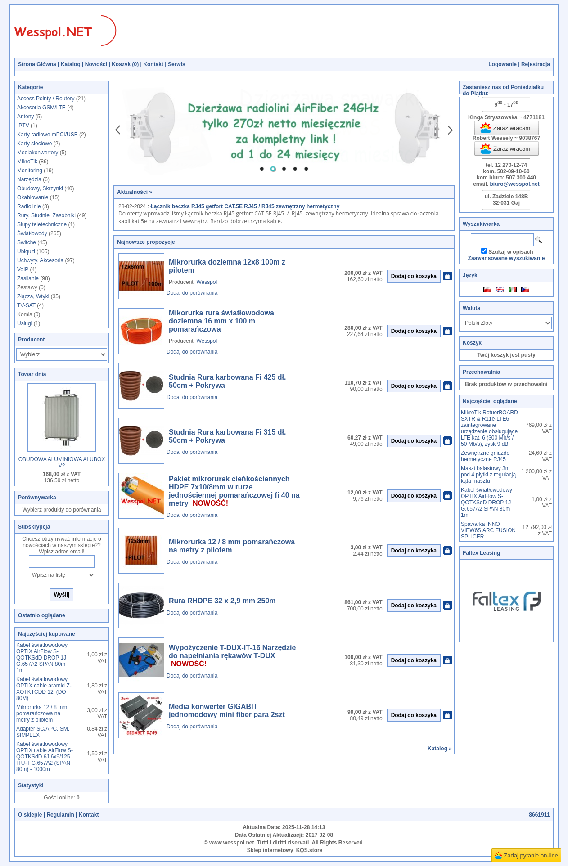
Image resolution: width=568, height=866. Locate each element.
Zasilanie (28, 278)
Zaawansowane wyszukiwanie (506, 258)
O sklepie (30, 815)
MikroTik (27, 161)
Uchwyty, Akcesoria (40, 260)
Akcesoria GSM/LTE (41, 107)
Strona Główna (37, 64)
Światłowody (32, 233)
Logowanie (502, 64)
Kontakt (153, 64)
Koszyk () (125, 64)
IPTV (23, 125)
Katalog (71, 64)
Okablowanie (32, 197)
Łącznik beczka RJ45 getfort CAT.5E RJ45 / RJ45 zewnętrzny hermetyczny (244, 206)
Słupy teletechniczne (42, 224)
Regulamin (60, 815)
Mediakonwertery (37, 152)
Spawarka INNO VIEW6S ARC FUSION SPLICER (488, 530)
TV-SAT (26, 305)
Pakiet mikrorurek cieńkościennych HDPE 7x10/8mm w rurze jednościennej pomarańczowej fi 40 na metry (234, 491)
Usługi (24, 323)
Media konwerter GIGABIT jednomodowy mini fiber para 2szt (227, 710)
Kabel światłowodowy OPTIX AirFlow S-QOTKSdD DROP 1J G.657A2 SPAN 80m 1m (42, 657)
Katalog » (440, 748)
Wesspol (206, 282)
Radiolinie (29, 206)
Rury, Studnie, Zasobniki (46, 215)
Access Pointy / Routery (45, 98)
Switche (26, 242)
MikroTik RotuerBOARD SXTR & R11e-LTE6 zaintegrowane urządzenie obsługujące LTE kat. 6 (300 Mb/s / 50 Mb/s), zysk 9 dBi (489, 428)
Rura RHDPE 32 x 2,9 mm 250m (222, 601)
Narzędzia (29, 179)
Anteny (25, 116)
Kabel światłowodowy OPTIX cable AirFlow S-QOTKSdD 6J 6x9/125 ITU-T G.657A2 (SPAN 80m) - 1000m (44, 756)
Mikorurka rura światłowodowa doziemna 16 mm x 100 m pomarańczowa (221, 321)
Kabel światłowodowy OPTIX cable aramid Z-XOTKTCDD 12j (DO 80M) (44, 688)
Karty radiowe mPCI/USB (47, 134)
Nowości (96, 64)
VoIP (22, 269)
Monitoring (29, 170)
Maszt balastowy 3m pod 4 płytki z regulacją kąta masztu (488, 474)
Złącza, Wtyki (33, 296)
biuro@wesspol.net (514, 184)
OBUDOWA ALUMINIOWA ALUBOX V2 (61, 462)
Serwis (176, 64)
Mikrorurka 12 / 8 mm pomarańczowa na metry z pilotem (41, 713)
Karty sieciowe (34, 143)
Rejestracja (535, 64)
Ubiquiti (26, 251)
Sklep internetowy (270, 850)
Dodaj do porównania (192, 293)
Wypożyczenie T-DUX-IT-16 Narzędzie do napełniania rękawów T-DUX (232, 652)
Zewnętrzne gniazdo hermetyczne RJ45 (485, 456)
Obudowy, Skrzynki (40, 188)
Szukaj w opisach (510, 252)
